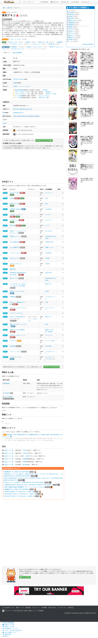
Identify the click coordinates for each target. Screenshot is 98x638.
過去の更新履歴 (17, 52)
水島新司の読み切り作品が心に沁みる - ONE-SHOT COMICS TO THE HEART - (28, 484)
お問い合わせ (52, 607)
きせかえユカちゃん (16, 263)
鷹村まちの (72, 37)
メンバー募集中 (25, 577)
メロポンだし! (36, 44)
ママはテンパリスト (17, 44)
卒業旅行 (12, 297)
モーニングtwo (49, 340)
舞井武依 (71, 14)
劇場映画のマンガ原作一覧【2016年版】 (17, 489)
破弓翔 (71, 28)
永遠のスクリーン (15, 236)
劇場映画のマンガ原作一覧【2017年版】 (17, 472)
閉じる (5, 636)
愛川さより (72, 35)
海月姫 (28, 42)
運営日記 (71, 607)
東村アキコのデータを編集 (44, 140)
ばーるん (71, 33)
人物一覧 (54, 2)
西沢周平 (71, 18)
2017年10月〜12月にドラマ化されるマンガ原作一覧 (20, 494)
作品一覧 (65, 2)
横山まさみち (73, 20)
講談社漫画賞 (19, 90)
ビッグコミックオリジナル (50, 359)
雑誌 (30, 610)
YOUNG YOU (49, 242)
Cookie (47, 258)
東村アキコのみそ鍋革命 (17, 329)
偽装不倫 (12, 269)
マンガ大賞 (18, 95)
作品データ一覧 (8, 626)
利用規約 (28, 607)
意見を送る (6, 634)
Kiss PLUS (48, 272)
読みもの (85, 2)
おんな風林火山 (14, 247)
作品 (21, 610)
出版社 (26, 610)
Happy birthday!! (88, 44)
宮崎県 (15, 83)
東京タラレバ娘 (43, 42)
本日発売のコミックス (10, 628)
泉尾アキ (71, 32)
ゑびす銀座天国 (14, 242)
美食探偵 (59, 42)
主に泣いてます (12, 42)
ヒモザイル (13, 340)
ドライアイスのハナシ (16, 313)
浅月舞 (71, 39)
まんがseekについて (8, 607)
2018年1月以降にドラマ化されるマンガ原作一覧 (19, 491)
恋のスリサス (14, 278)
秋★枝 (71, 26)
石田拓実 (7, 393)
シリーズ (35, 610)
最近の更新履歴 (8, 623)
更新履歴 (44, 2)
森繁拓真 (7, 383)
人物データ (6, 52)
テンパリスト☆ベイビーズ (18, 307)
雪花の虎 (51, 44)
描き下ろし (48, 284)
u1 (69, 11)
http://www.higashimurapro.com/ (22, 109)
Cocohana (48, 209)
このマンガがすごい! (21, 92)
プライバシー (36, 607)
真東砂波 (71, 22)
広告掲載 (44, 607)
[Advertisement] (33, 165)
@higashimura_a (18, 112)
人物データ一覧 (8, 450)
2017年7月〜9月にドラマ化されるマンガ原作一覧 (20, 496)
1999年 (15, 86)
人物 (17, 610)
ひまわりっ (17, 335)
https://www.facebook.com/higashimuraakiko (26, 116)
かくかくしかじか (43, 95)
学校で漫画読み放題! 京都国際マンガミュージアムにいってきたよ (24, 487)
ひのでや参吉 (8, 396)
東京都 (25, 464)
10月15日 (20, 79)
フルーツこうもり (15, 39)
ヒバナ (47, 225)
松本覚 (71, 16)
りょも (71, 41)
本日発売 (75, 2)
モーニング (48, 193)
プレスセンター (62, 607)
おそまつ (71, 30)
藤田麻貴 (71, 24)
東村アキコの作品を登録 (52, 367)
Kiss (46, 198)
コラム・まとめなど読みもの (12, 630)
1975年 (15, 79)
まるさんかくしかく (18, 49)
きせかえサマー (14, 258)
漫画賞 (41, 610)
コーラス (48, 214)
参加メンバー (20, 607)
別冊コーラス (49, 247)
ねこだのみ (48, 231)
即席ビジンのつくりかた (34, 47)
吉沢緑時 (71, 13)
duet (46, 324)
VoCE (47, 291)
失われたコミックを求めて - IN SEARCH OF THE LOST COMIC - (24, 482)
